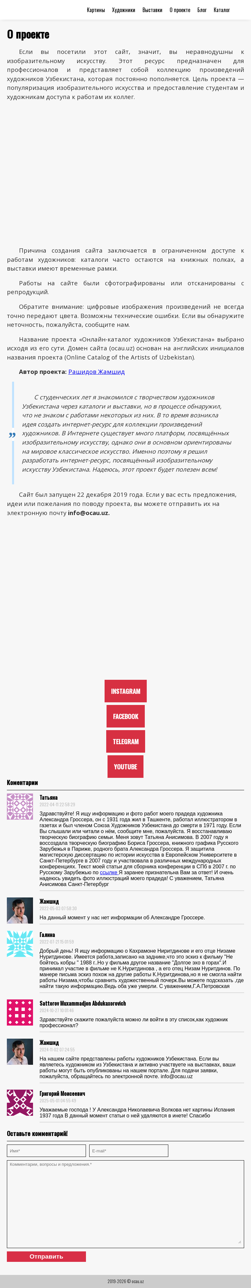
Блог (202, 10)
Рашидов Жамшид (96, 371)
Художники (123, 10)
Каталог (222, 10)
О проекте (180, 10)
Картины (96, 10)
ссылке (109, 872)
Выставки (152, 10)
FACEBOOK (125, 716)
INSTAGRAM (125, 691)
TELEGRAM (126, 741)
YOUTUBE (125, 766)
